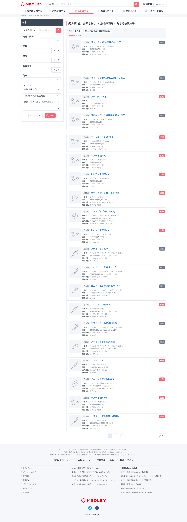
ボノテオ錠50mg (99, 398)
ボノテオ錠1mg (98, 156)
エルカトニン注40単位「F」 (104, 267)
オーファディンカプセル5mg (105, 193)
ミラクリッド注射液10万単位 (105, 416)
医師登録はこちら (105, 460)
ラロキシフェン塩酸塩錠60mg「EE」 (109, 115)
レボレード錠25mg (100, 230)
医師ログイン (126, 460)
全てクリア (35, 115)
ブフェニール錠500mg (102, 137)
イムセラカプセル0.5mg (102, 379)
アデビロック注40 (99, 249)
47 (122, 436)
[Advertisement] (117, 66)
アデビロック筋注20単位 (103, 342)
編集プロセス (84, 460)
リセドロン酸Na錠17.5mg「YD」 (107, 42)
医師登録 (147, 4)
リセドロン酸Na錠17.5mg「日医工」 (109, 78)
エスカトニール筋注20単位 (104, 323)
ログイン (160, 4)
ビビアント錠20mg (100, 174)
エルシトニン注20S (100, 304)
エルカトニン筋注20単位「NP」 (106, 286)
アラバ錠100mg (98, 97)
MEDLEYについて (62, 460)
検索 (50, 115)
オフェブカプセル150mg (103, 211)
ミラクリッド (97, 360)
